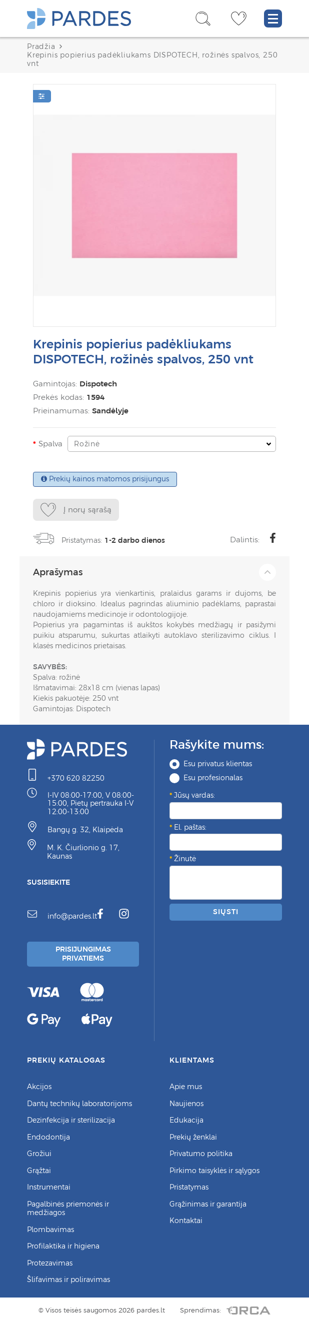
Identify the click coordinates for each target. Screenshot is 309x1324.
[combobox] (172, 444)
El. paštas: (190, 827)
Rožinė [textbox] (87, 444)
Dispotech (98, 383)
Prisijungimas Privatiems (83, 953)
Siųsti (225, 912)
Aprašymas (154, 572)
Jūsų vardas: (194, 795)
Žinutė (185, 859)
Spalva (50, 443)
